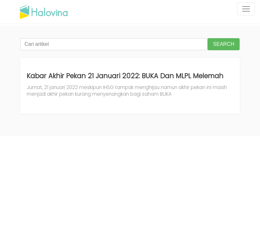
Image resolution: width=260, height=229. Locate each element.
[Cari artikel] (114, 44)
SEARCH (223, 44)
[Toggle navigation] (246, 9)
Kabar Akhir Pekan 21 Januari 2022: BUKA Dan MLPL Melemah (125, 75)
